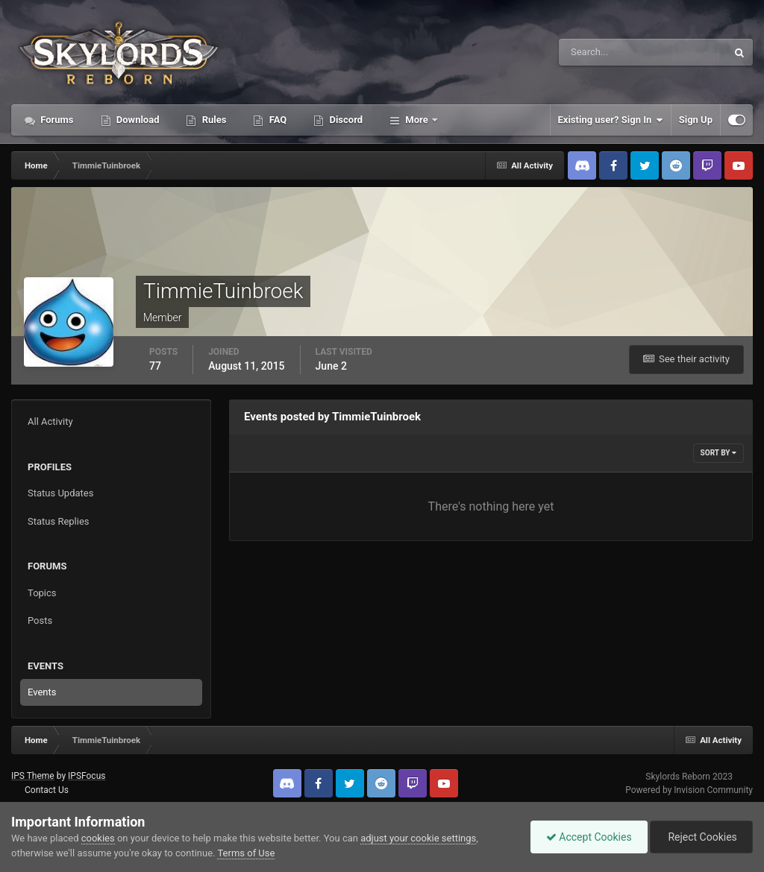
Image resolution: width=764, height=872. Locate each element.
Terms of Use (246, 853)
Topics (42, 592)
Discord (345, 119)
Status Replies (59, 521)
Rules (212, 119)
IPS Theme (32, 776)
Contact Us (47, 790)
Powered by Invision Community (689, 790)
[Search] (597, 52)
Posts (40, 620)
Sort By (718, 453)
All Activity (50, 421)
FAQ (276, 119)
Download (137, 119)
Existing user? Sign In (610, 120)
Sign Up (696, 119)
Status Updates (60, 493)
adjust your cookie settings (418, 838)
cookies (98, 838)
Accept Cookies (589, 837)
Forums (56, 119)
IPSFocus (86, 776)
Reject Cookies (701, 837)
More (416, 119)
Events (42, 692)
